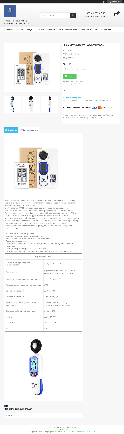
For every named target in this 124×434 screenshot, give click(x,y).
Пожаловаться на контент (60, 432)
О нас (41, 29)
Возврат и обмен (89, 29)
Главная (9, 29)
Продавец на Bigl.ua (62, 429)
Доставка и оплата (67, 29)
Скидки (51, 29)
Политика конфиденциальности (83, 432)
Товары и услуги (25, 29)
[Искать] (73, 15)
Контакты (106, 29)
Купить (71, 76)
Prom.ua (73, 427)
